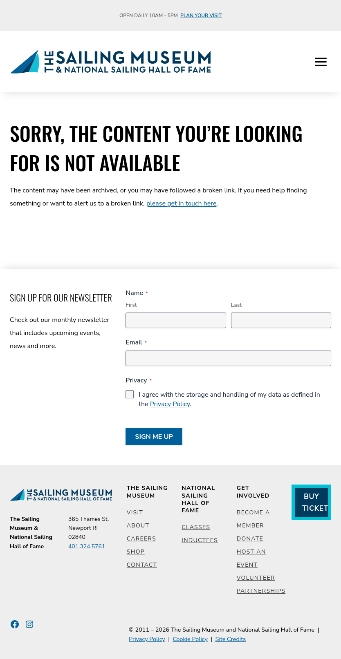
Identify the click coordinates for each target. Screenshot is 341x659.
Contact (142, 565)
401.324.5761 (86, 546)
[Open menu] (320, 61)
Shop (136, 552)
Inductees (200, 540)
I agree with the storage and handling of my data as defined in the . (229, 399)
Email (136, 342)
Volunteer (256, 578)
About (138, 525)
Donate (250, 539)
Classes (196, 527)
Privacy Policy (170, 404)
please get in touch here (181, 203)
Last (236, 305)
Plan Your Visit (201, 15)
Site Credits (230, 639)
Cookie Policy (190, 639)
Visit (135, 512)
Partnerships (261, 591)
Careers (141, 539)
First (131, 305)
